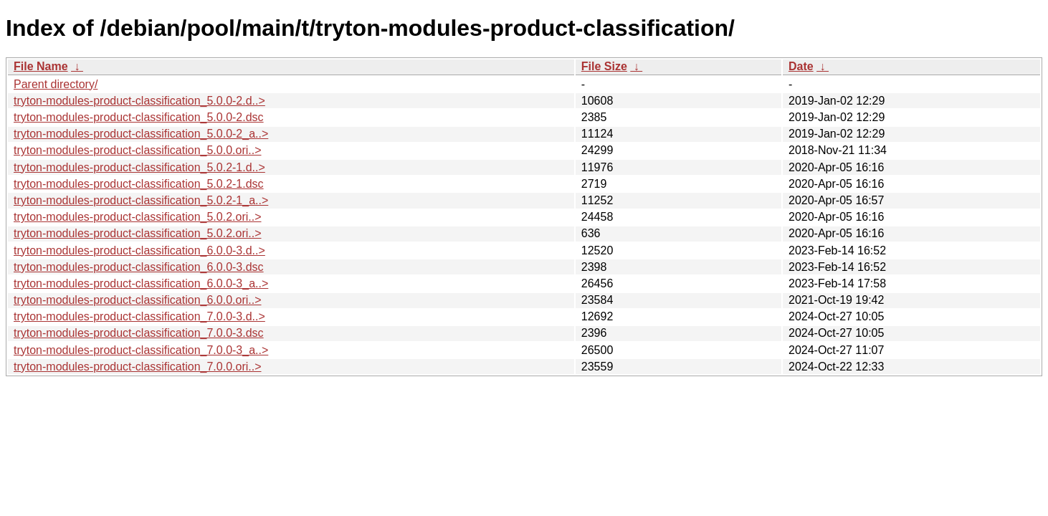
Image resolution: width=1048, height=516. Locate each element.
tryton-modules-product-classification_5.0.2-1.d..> (139, 167)
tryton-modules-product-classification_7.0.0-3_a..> (141, 350)
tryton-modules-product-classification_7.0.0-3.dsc (139, 333)
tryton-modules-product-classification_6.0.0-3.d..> (139, 250)
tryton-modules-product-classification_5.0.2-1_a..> (141, 200)
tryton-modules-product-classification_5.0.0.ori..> (138, 150)
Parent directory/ (55, 84)
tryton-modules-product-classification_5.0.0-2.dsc (139, 117)
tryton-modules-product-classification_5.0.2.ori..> (138, 217)
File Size (604, 66)
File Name (41, 66)
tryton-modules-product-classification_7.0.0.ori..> (138, 366)
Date (801, 66)
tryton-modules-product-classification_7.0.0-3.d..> (139, 316)
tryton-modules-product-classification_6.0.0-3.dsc (139, 267)
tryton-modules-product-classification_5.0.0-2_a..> (141, 134)
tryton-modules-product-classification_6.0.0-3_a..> (141, 283)
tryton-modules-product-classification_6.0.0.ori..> (138, 300)
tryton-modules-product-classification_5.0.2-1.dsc (139, 184)
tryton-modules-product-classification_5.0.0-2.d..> (139, 101)
